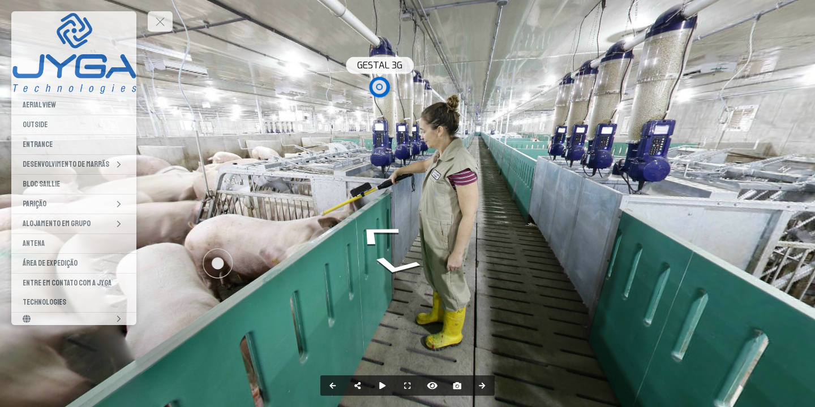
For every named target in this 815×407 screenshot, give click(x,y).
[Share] (357, 385)
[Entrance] (73, 144)
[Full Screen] (407, 385)
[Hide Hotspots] (432, 385)
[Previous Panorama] (332, 385)
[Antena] (73, 243)
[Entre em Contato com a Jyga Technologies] (73, 293)
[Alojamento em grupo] (73, 223)
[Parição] (73, 204)
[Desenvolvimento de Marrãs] (73, 164)
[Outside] (73, 125)
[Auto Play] (382, 385)
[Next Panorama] (482, 385)
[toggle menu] (160, 21)
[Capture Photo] (457, 385)
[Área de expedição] (73, 263)
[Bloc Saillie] (73, 184)
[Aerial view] (73, 105)
